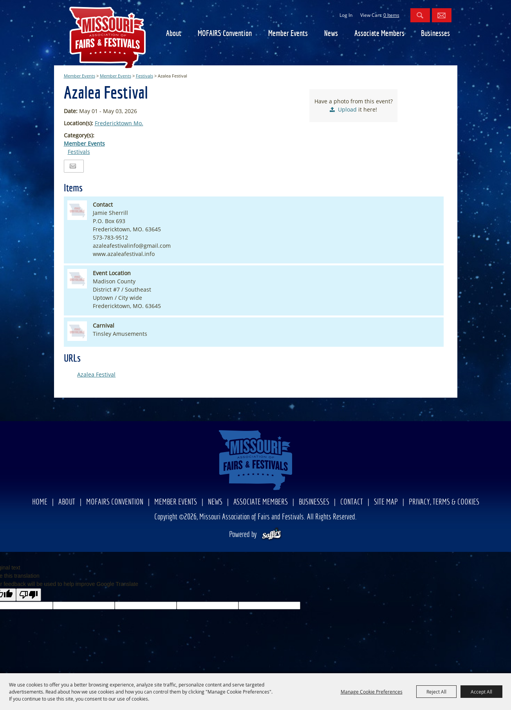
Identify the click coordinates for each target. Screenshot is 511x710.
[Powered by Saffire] (271, 535)
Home (39, 502)
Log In (345, 15)
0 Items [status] (391, 15)
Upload (347, 109)
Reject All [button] (436, 691)
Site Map (386, 502)
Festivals (144, 76)
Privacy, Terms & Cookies (444, 502)
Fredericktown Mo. (119, 123)
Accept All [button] (481, 691)
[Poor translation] (28, 594)
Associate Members (379, 34)
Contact (351, 502)
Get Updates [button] (441, 15)
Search (420, 15)
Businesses (435, 34)
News (331, 34)
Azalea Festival (96, 374)
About (173, 34)
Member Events (288, 34)
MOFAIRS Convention (225, 34)
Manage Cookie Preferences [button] (372, 691)
